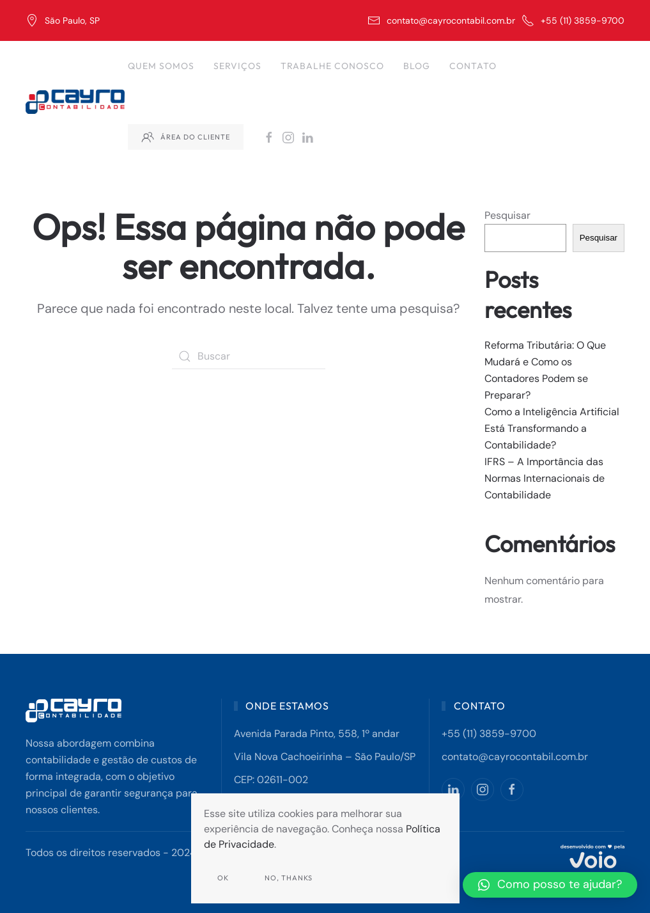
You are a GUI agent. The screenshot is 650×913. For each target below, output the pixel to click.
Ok (223, 877)
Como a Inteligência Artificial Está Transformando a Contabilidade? (551, 428)
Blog (416, 66)
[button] (550, 885)
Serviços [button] (237, 66)
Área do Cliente (185, 137)
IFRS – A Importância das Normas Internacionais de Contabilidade (544, 478)
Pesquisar (507, 215)
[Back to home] (77, 101)
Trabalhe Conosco (332, 66)
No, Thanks (289, 877)
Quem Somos (161, 66)
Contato (473, 66)
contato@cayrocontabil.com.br (441, 20)
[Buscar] (248, 356)
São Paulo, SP (63, 20)
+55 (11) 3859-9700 (573, 20)
